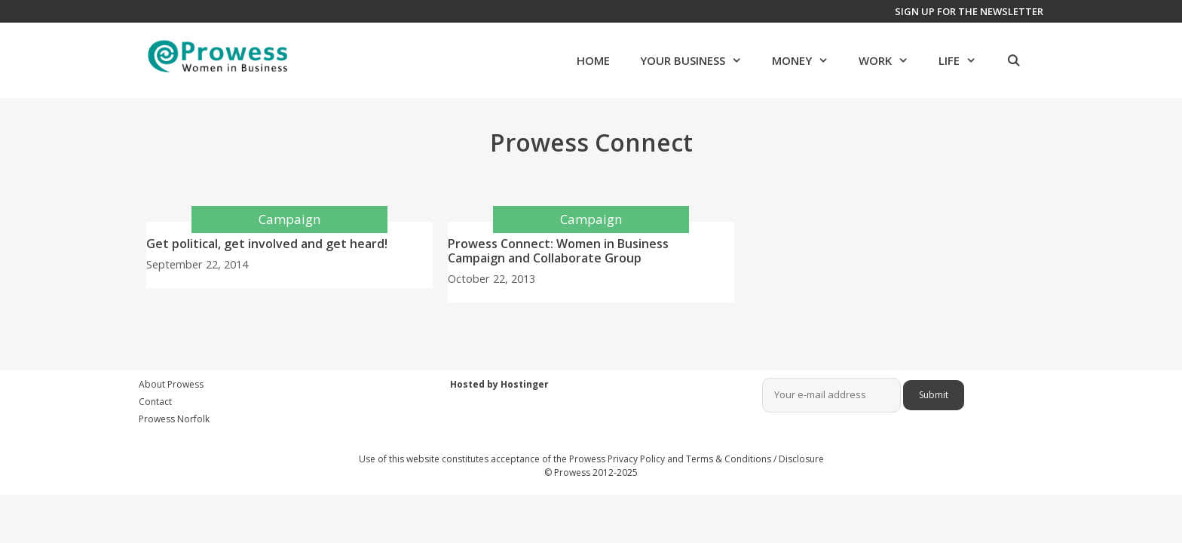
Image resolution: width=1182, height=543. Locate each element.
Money (808, 60)
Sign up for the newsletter (969, 11)
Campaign (289, 219)
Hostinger (525, 384)
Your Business (698, 60)
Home (593, 60)
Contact (155, 401)
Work (891, 60)
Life (965, 60)
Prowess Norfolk (174, 419)
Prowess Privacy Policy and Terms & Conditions (670, 458)
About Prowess (171, 384)
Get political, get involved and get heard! (266, 243)
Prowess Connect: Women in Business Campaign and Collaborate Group (558, 250)
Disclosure (801, 458)
